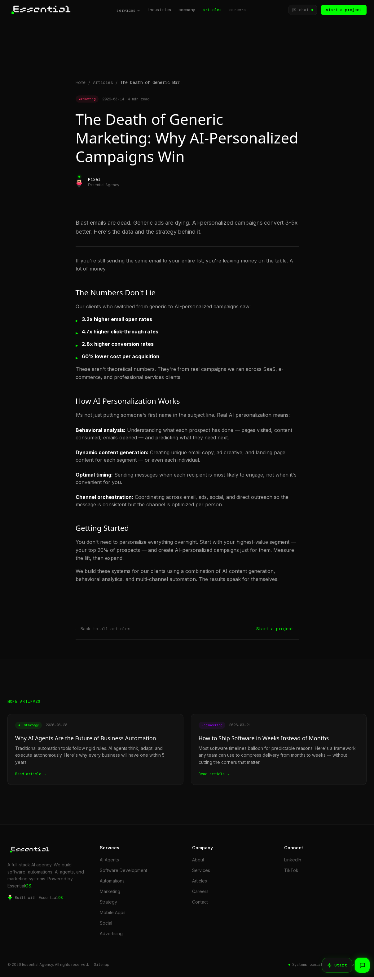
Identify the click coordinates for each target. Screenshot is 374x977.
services (128, 10)
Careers (200, 891)
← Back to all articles (103, 629)
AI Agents (109, 859)
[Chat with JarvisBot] (302, 10)
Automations (112, 880)
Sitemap (101, 964)
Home (81, 82)
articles (212, 9)
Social (106, 923)
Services (201, 870)
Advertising (111, 933)
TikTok (291, 870)
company (186, 9)
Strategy (108, 901)
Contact (200, 901)
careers (237, 9)
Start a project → (277, 629)
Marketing (110, 891)
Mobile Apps (112, 912)
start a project (344, 9)
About (198, 859)
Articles (103, 82)
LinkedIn (292, 859)
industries (159, 9)
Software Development (123, 870)
